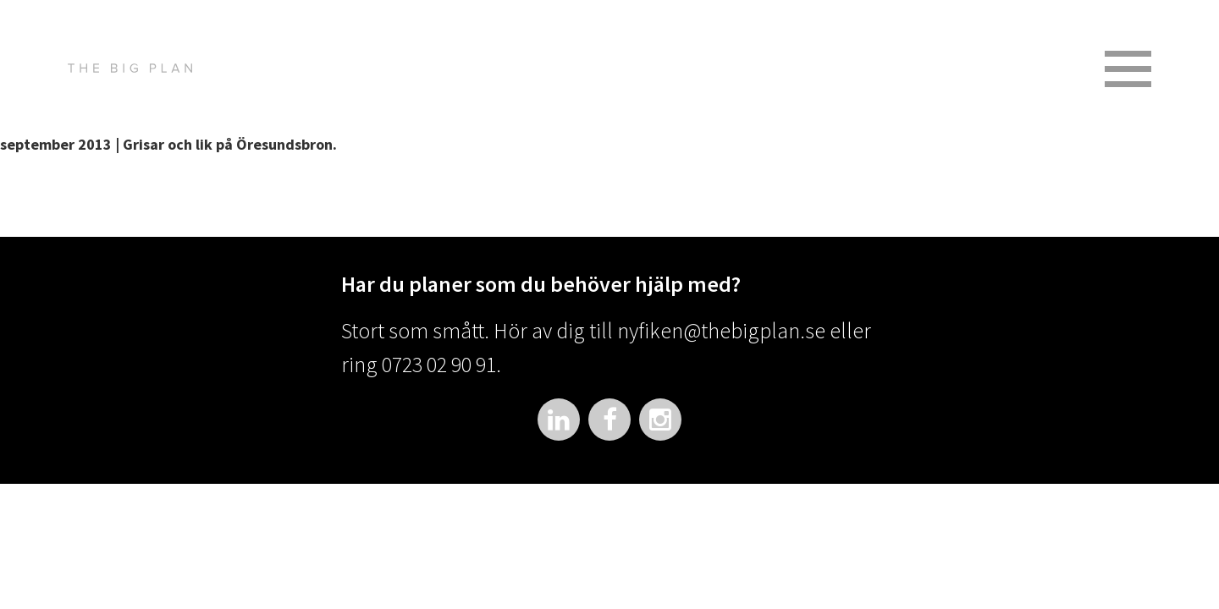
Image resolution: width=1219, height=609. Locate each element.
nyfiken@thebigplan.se (721, 330)
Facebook (609, 419)
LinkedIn (559, 419)
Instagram (660, 419)
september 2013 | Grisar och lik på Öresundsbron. (168, 144)
